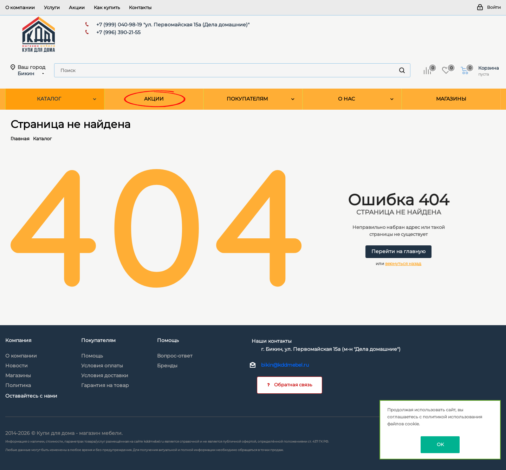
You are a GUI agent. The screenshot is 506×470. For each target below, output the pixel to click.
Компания (18, 340)
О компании (21, 356)
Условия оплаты (102, 365)
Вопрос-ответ (175, 356)
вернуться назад (403, 263)
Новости (16, 365)
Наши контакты (272, 341)
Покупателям (98, 340)
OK (440, 444)
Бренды (167, 365)
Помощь (92, 356)
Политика (18, 385)
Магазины (18, 375)
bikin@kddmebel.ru (285, 365)
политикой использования (452, 416)
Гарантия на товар (105, 385)
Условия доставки (104, 375)
